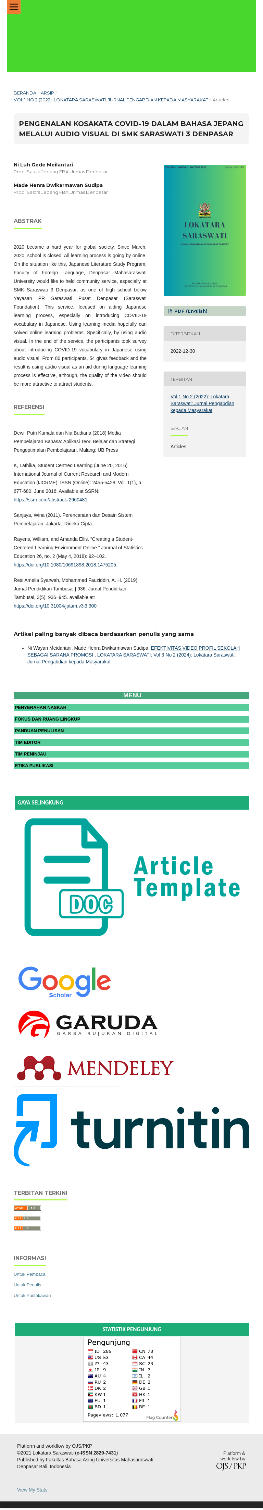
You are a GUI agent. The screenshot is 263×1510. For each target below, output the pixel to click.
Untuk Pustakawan (32, 1297)
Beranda (25, 93)
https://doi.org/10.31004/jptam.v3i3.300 (55, 606)
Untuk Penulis (27, 1286)
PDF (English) (190, 311)
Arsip (47, 93)
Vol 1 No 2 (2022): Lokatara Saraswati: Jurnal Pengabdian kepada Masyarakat (111, 99)
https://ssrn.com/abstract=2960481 (50, 499)
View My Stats (32, 1491)
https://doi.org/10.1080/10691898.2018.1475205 (65, 564)
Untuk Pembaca (30, 1275)
